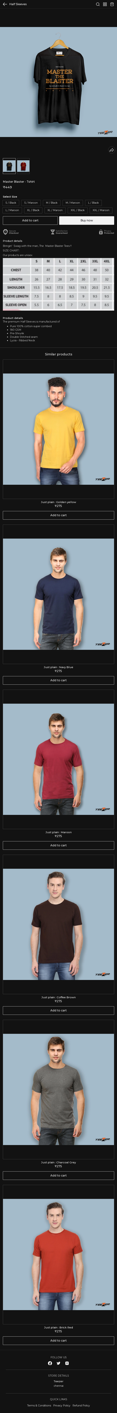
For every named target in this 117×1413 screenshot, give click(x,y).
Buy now (86, 220)
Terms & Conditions (39, 1405)
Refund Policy (81, 1405)
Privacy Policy (61, 1405)
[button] (9, 166)
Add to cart (30, 220)
